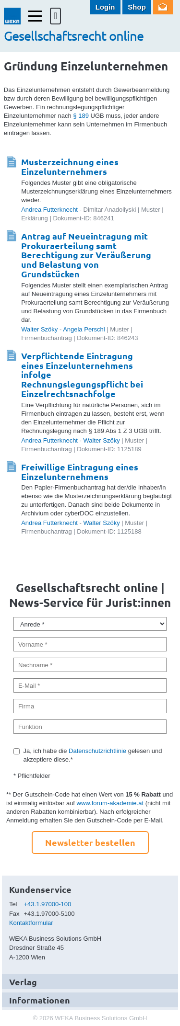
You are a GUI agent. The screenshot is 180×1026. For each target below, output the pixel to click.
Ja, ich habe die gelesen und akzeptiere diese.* (92, 755)
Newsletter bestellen (90, 842)
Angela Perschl (84, 329)
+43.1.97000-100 (48, 904)
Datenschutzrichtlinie (97, 750)
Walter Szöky (39, 329)
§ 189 (81, 115)
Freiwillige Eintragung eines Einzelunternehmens (79, 471)
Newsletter (163, 7)
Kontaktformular (31, 922)
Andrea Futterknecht (49, 209)
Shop (137, 7)
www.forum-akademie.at (110, 803)
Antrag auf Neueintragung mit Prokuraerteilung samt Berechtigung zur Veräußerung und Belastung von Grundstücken (86, 254)
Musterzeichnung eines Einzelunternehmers (70, 166)
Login (105, 7)
